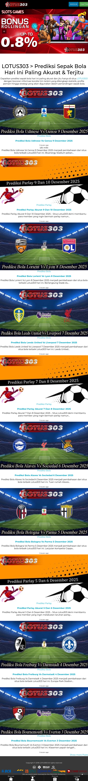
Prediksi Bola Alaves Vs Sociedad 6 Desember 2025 (44, 475)
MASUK (73, 4)
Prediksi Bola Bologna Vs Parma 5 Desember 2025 (44, 541)
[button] (4, 31)
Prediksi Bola (44, 136)
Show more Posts (79, 755)
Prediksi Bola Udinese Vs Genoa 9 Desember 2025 (44, 140)
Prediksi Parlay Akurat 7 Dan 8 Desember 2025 (44, 409)
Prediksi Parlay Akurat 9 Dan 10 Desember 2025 (44, 209)
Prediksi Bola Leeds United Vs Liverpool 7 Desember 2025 (44, 342)
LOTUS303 (82, 78)
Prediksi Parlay (44, 205)
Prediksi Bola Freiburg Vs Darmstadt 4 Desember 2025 (44, 674)
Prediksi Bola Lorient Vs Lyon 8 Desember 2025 (44, 276)
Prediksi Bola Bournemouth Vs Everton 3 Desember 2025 (44, 740)
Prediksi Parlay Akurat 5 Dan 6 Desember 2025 (44, 608)
